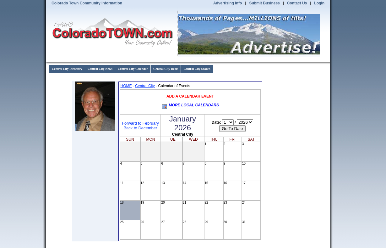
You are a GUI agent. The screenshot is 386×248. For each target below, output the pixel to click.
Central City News (100, 68)
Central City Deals (165, 68)
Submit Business (264, 3)
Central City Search (196, 68)
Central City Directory (67, 68)
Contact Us (297, 3)
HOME (126, 86)
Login (319, 3)
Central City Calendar (133, 68)
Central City (145, 86)
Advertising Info (227, 3)
